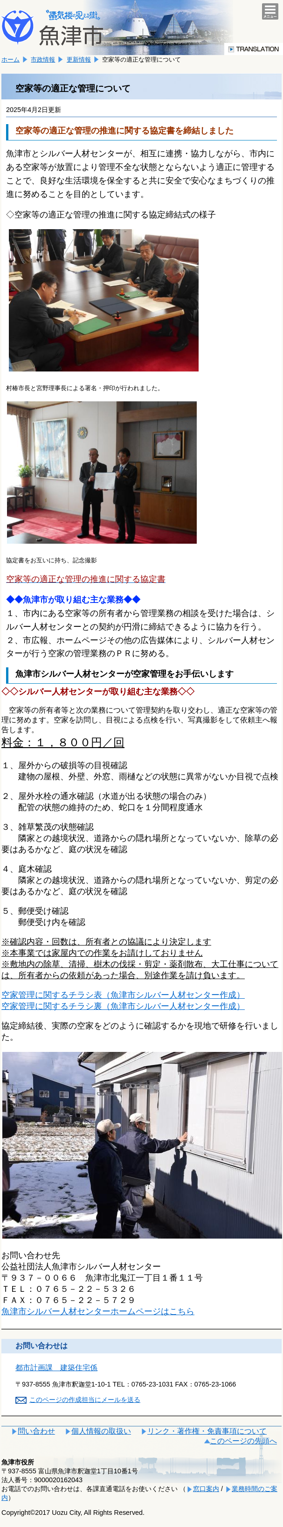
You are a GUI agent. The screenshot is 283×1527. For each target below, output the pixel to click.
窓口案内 (206, 1488)
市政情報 (43, 59)
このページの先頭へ (243, 1441)
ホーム (10, 59)
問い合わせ (36, 1431)
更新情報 (79, 59)
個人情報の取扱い (101, 1431)
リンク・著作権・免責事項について (207, 1431)
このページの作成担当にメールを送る (84, 1399)
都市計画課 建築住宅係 (56, 1368)
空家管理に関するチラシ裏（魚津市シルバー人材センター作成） (123, 1006)
